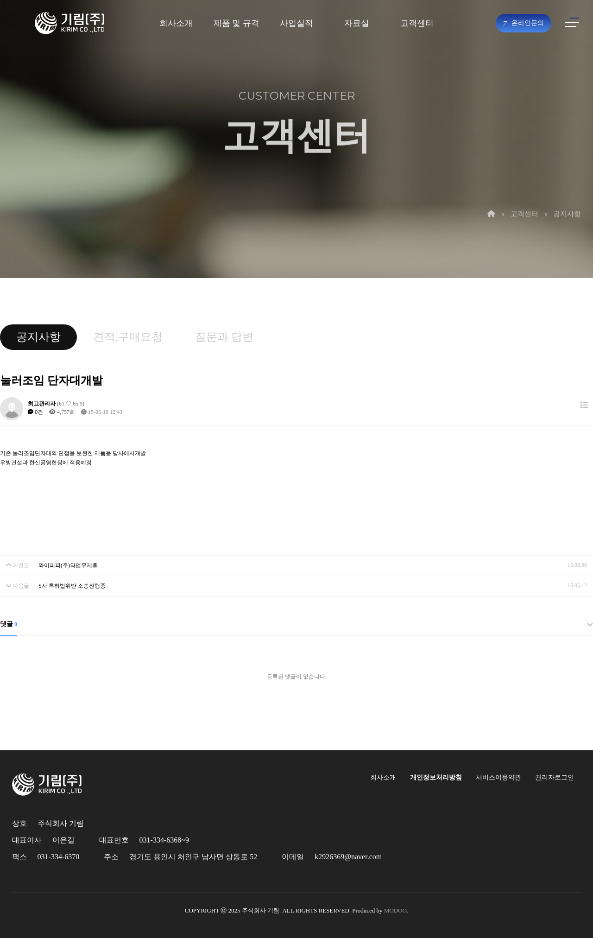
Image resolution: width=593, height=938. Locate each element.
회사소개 (176, 23)
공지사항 (567, 202)
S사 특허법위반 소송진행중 (72, 586)
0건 (35, 412)
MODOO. (396, 910)
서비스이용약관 (498, 777)
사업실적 (296, 23)
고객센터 (417, 23)
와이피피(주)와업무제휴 (68, 565)
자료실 (356, 23)
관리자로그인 (554, 777)
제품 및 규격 (236, 23)
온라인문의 (523, 22)
